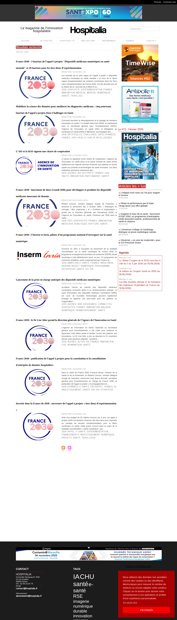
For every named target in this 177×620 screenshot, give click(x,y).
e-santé (78, 314)
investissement (68, 473)
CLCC (87, 603)
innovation (105, 105)
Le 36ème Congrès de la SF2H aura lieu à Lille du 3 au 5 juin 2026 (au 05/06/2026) (139, 260)
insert (111, 314)
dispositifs (76, 262)
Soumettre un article (104, 617)
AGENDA (130, 40)
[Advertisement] (140, 313)
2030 (63, 105)
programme (77, 316)
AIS (75, 208)
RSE (84, 584)
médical (65, 107)
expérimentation (83, 105)
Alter (76, 410)
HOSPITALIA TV (67, 40)
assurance (83, 359)
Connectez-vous (169, 2)
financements (103, 520)
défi (68, 262)
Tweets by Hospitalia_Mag (132, 566)
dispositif (70, 105)
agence (69, 208)
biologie (76, 603)
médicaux (104, 262)
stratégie (94, 473)
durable (77, 594)
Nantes (76, 608)
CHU (82, 575)
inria (93, 314)
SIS (107, 316)
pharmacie (85, 608)
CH (81, 603)
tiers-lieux (107, 522)
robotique (67, 265)
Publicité (87, 617)
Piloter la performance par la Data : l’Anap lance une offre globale (139, 204)
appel (69, 520)
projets (91, 522)
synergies (82, 601)
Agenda (124, 250)
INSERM (104, 314)
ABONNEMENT (109, 40)
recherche (89, 316)
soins (88, 598)
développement (84, 605)
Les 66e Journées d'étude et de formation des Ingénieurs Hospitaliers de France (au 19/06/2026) (139, 282)
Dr (81, 410)
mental (73, 107)
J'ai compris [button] (146, 610)
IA (74, 168)
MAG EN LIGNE (88, 40)
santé (90, 107)
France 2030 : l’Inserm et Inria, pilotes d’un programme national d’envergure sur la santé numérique (62, 279)
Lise (103, 410)
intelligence (81, 168)
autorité (82, 208)
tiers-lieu (98, 107)
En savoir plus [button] (130, 602)
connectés (94, 359)
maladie (83, 361)
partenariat (67, 210)
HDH (112, 166)
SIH (103, 316)
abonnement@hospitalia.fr (27, 593)
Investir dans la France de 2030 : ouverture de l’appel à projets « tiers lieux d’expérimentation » (66, 488)
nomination (67, 412)
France (95, 105)
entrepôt (87, 471)
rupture (77, 265)
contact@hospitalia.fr (31, 586)
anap (75, 601)
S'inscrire (157, 2)
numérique (82, 107)
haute (101, 208)
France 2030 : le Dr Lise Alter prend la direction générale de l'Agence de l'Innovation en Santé (62, 378)
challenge (83, 166)
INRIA (98, 314)
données (98, 166)
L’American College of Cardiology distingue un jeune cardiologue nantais (139, 229)
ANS (75, 359)
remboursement (106, 361)
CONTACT (151, 40)
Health (65, 168)
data (75, 605)
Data (91, 166)
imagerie (78, 588)
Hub (70, 168)
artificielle (71, 166)
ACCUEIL (25, 40)
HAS (96, 208)
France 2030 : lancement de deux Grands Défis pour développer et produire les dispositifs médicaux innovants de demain (65, 227)
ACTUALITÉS (46, 40)
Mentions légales (72, 617)
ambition (70, 314)
